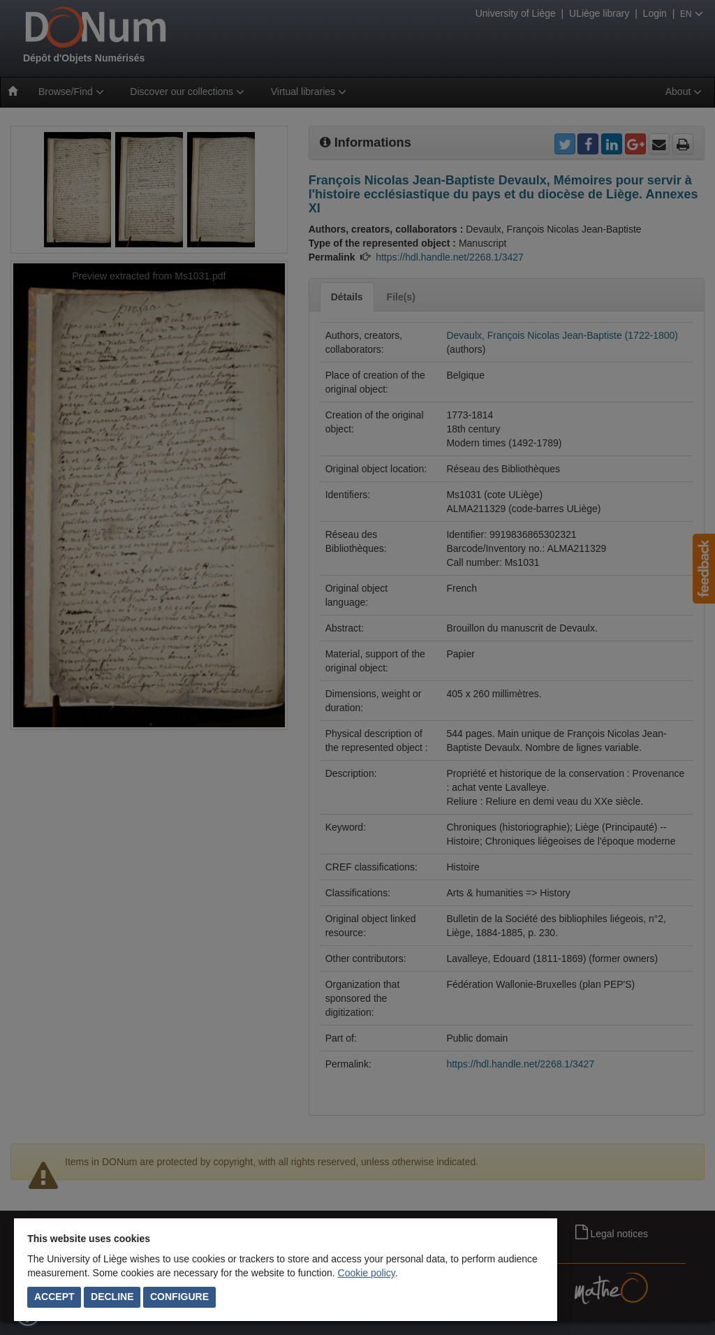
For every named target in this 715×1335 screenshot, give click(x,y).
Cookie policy (366, 1272)
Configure (179, 1296)
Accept (54, 1296)
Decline (112, 1296)
